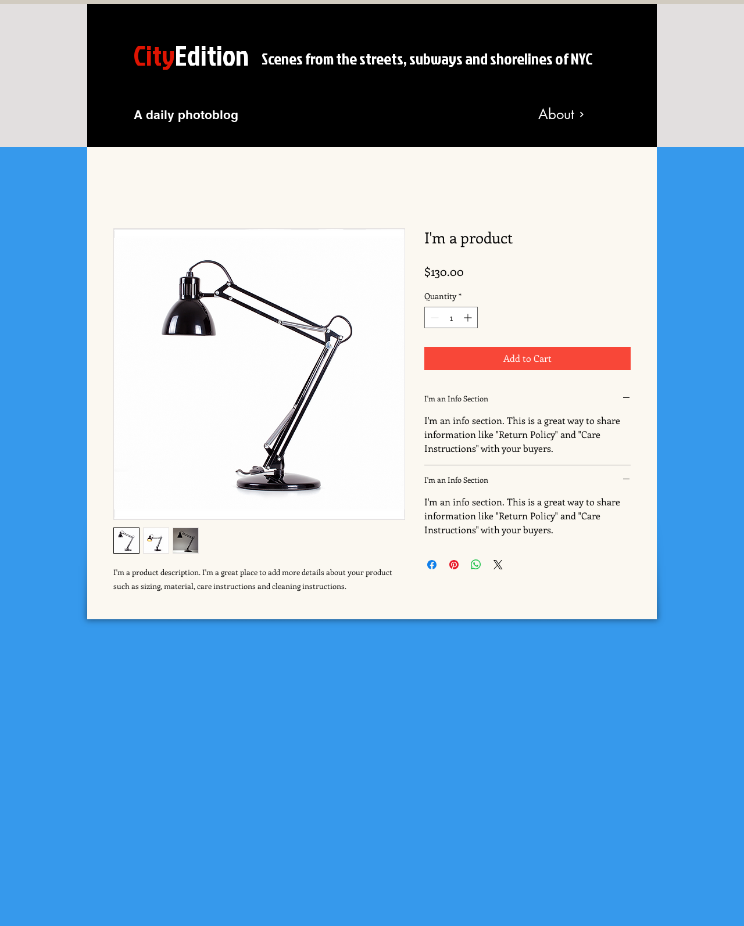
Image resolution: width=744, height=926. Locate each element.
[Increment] (469, 317)
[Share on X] (498, 565)
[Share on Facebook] (432, 565)
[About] (561, 114)
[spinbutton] (451, 317)
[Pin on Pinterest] (454, 565)
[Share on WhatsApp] (476, 565)
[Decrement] (433, 317)
